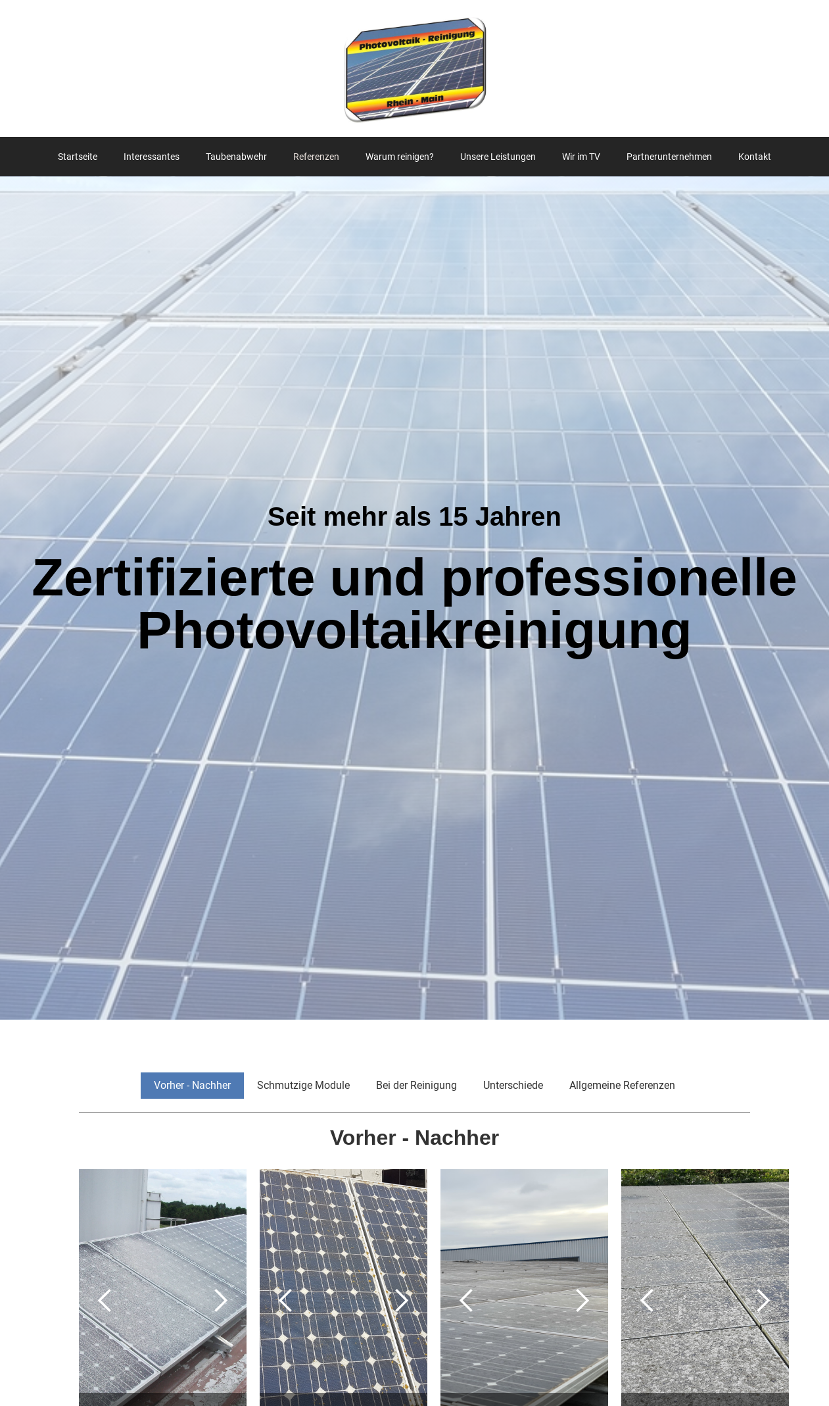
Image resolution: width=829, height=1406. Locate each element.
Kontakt (754, 156)
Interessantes (151, 156)
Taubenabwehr (236, 156)
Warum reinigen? (400, 156)
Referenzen (316, 156)
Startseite (77, 156)
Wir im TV (581, 156)
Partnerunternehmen (669, 156)
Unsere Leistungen (498, 156)
